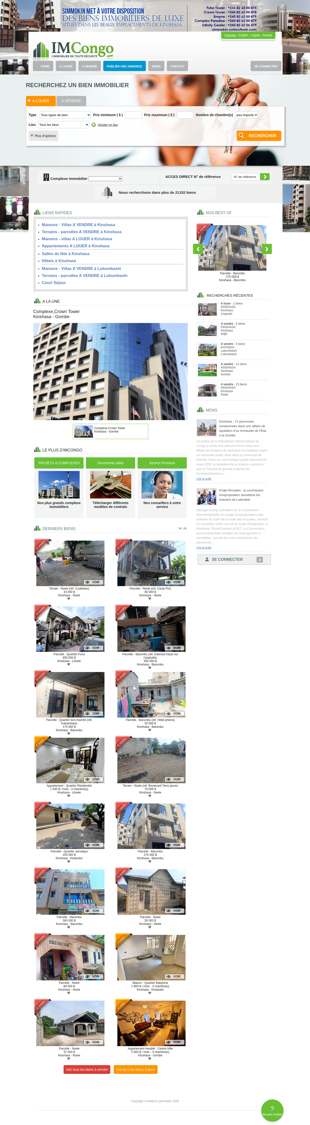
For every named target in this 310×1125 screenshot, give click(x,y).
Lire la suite (204, 478)
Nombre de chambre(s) (214, 115)
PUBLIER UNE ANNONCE (124, 66)
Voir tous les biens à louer (135, 1069)
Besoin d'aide (272, 1110)
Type (33, 115)
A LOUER (66, 66)
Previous (198, 249)
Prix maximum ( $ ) (159, 115)
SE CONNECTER (265, 66)
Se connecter (224, 559)
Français (230, 35)
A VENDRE (89, 66)
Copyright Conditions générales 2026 (155, 1101)
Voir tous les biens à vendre (87, 1069)
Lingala (255, 35)
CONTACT (177, 66)
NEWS (156, 66)
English (243, 35)
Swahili (267, 35)
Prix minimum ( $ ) (108, 115)
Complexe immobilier (65, 178)
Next (267, 249)
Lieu (32, 125)
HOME (45, 66)
